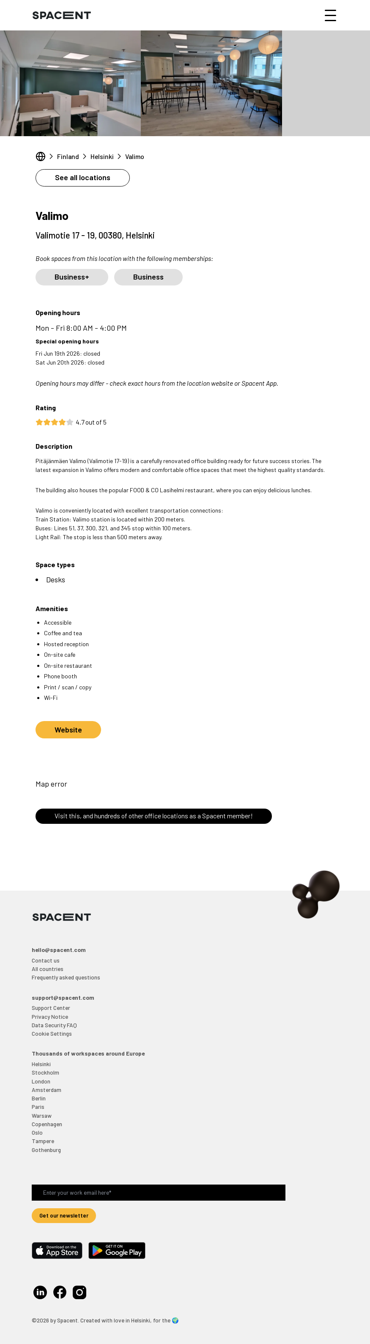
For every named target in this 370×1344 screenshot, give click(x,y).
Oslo (37, 1132)
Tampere (43, 1140)
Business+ (72, 276)
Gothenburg (46, 1149)
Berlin (39, 1098)
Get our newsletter (63, 1215)
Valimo (134, 156)
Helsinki (102, 156)
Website (68, 729)
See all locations (82, 177)
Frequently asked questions (66, 977)
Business (148, 276)
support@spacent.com (63, 997)
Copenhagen (47, 1123)
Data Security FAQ (54, 1025)
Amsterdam (46, 1089)
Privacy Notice (50, 1016)
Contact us (46, 960)
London (41, 1081)
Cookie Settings (52, 1033)
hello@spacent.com (59, 949)
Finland (68, 156)
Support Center (51, 1007)
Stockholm (45, 1072)
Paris (38, 1106)
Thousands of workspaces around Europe (88, 1053)
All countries (47, 968)
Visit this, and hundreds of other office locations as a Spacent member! (154, 816)
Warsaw (42, 1115)
